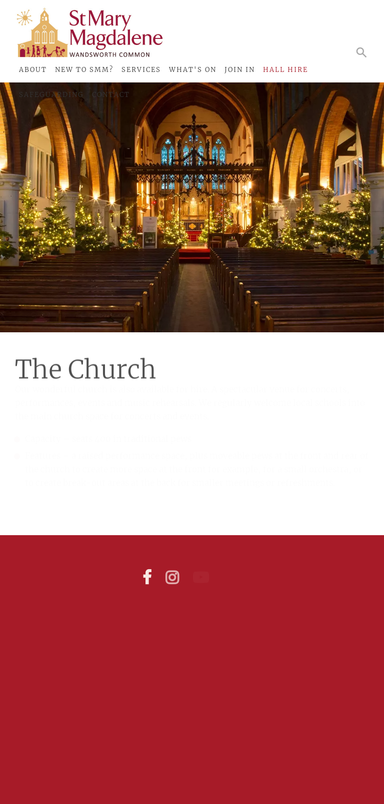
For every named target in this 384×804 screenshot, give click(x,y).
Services (141, 69)
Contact (111, 94)
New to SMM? (84, 69)
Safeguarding (51, 94)
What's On (192, 69)
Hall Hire (285, 69)
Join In (239, 69)
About (33, 69)
